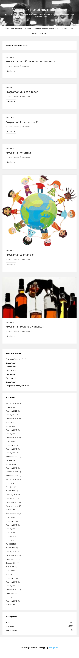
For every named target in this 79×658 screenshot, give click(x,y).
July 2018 (9, 441)
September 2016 (12, 479)
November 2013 (12, 559)
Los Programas (16, 28)
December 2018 (12, 437)
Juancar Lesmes (13, 66)
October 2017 (11, 460)
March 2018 (10, 445)
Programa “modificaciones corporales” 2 (30, 61)
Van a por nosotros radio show (39, 9)
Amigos (34, 33)
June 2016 (10, 483)
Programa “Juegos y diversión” (17, 386)
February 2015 (11, 525)
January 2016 (11, 498)
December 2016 (12, 472)
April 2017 (10, 464)
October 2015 (11, 510)
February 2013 (11, 582)
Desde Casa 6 (11, 363)
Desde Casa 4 (11, 370)
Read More (11, 71)
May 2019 (9, 422)
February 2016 (11, 494)
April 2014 (10, 544)
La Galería (28, 28)
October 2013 (11, 563)
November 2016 (12, 475)
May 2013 (9, 574)
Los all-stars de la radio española (47, 28)
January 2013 (11, 586)
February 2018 (11, 449)
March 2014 (10, 548)
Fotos (8, 622)
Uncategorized (11, 630)
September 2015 (12, 513)
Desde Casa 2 (11, 378)
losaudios (43, 33)
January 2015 (11, 529)
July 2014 (9, 532)
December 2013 (12, 555)
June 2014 (10, 536)
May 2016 (9, 487)
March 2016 (10, 491)
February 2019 (11, 430)
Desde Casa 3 (11, 374)
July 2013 (9, 570)
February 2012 (11, 601)
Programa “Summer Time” (16, 359)
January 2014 (11, 551)
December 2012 (12, 589)
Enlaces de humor (68, 28)
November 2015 (12, 506)
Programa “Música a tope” (22, 92)
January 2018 (11, 453)
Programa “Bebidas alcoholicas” (25, 326)
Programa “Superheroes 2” (22, 122)
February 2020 (11, 411)
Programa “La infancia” (20, 254)
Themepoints (53, 648)
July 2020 (9, 407)
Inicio (7, 28)
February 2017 (11, 468)
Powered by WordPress (29, 648)
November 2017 (12, 456)
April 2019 (10, 426)
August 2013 (11, 567)
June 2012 (10, 597)
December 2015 (12, 502)
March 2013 (10, 578)
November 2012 (12, 593)
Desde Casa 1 (11, 382)
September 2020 (12, 403)
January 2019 (11, 434)
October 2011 (11, 605)
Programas (10, 57)
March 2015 (10, 521)
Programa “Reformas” (19, 152)
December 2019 (12, 418)
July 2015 (9, 517)
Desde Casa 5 (11, 367)
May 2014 (9, 540)
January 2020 (11, 415)
